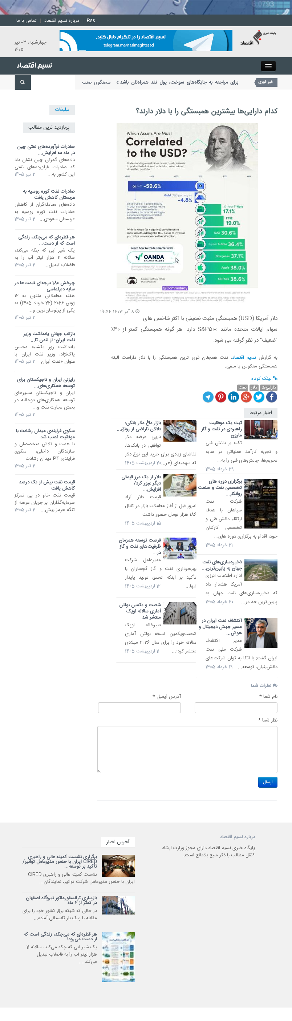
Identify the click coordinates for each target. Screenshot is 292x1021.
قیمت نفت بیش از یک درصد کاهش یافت (47, 485)
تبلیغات (62, 109)
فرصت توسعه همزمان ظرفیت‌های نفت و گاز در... (140, 546)
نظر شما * (267, 720)
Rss (91, 21)
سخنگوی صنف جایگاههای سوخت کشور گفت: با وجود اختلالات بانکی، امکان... (160, 86)
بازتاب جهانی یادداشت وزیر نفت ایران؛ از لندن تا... (49, 337)
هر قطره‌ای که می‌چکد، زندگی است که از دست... (46, 240)
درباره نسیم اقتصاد (61, 21)
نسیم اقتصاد (244, 358)
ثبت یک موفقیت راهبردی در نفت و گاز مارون (221, 429)
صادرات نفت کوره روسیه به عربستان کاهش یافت (49, 195)
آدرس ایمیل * (167, 696)
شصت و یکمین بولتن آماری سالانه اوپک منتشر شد (140, 611)
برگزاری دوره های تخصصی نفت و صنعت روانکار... (220, 488)
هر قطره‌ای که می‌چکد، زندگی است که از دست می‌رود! (60, 936)
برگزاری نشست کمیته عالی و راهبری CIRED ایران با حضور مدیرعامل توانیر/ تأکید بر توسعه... (60, 862)
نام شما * (268, 696)
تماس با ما (26, 21)
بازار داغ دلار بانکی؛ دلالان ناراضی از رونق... (139, 426)
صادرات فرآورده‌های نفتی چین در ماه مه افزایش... (46, 150)
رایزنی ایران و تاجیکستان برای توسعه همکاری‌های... (46, 383)
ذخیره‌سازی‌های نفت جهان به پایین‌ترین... (222, 565)
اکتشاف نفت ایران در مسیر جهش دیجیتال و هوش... (220, 627)
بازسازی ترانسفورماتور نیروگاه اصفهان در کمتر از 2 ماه (61, 900)
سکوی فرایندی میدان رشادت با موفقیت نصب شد (45, 434)
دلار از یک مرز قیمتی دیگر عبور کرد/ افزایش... (141, 483)
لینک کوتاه (264, 379)
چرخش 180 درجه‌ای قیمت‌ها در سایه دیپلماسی (45, 286)
